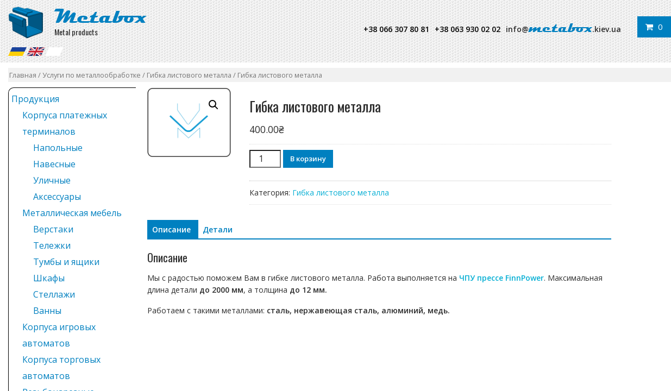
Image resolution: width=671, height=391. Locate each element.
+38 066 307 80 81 (396, 29)
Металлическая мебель (72, 213)
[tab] (171, 229)
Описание (171, 229)
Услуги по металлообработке (91, 75)
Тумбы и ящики (66, 262)
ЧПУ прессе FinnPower (501, 278)
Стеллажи (54, 294)
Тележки (52, 245)
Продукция (35, 99)
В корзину (308, 158)
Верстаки (53, 229)
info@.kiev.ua (563, 29)
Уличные (52, 180)
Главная (22, 75)
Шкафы (49, 278)
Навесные (54, 164)
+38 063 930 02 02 (467, 29)
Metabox (100, 16)
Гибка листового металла (189, 75)
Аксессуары (57, 197)
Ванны (47, 311)
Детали (218, 229)
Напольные (58, 148)
